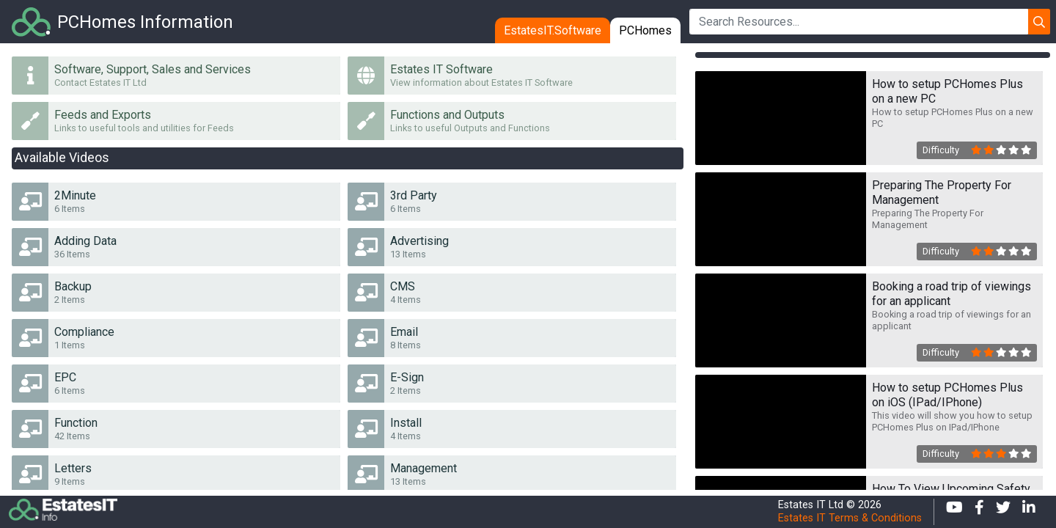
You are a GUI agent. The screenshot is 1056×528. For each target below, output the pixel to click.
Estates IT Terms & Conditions (850, 518)
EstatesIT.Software (552, 30)
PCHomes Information (145, 22)
